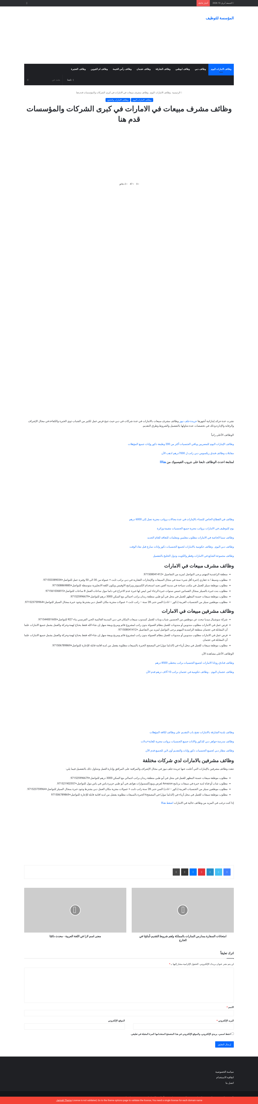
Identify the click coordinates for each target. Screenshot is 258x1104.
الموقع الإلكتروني (116, 1020)
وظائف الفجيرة (78, 69)
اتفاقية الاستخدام (225, 1077)
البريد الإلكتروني (225, 1020)
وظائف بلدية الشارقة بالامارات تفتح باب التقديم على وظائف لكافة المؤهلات (192, 732)
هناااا (163, 462)
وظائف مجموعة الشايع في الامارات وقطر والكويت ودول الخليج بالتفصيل (193, 555)
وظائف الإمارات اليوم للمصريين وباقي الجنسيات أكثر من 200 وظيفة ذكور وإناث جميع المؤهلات (181, 444)
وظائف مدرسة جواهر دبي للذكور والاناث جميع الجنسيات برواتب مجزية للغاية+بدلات (187, 741)
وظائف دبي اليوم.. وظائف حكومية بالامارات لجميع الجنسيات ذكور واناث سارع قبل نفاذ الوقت (182, 546)
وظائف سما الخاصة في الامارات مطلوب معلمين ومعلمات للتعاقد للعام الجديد (190, 537)
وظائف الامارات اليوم (221, 69)
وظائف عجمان (143, 69)
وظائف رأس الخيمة (122, 69)
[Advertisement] (93, 35)
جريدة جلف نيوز (188, 421)
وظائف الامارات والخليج (117, 100)
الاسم (230, 1007)
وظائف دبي (200, 69)
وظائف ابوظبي (182, 69)
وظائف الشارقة (163, 69)
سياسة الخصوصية (224, 1071)
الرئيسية (177, 92)
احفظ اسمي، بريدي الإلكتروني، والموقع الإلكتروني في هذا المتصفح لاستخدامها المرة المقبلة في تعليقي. (180, 1034)
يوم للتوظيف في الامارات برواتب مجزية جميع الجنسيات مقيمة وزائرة (195, 528)
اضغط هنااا (167, 802)
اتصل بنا (229, 1082)
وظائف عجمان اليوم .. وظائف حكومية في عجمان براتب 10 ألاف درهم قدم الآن (190, 672)
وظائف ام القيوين (99, 69)
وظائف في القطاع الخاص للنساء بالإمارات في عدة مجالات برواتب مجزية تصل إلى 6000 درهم (181, 519)
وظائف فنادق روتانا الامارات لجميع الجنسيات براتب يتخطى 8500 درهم (194, 662)
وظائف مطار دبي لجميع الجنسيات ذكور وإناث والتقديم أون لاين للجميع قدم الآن (189, 750)
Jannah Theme (64, 1100)
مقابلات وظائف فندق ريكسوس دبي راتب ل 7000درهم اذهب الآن (197, 453)
